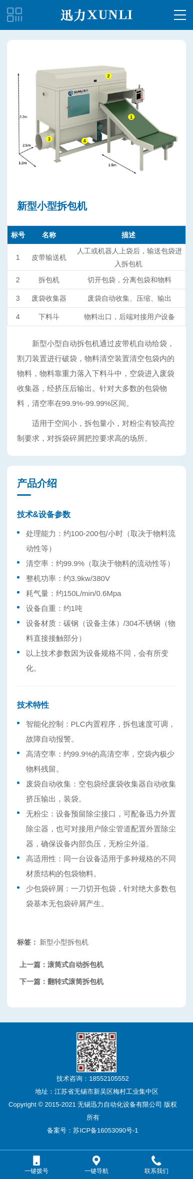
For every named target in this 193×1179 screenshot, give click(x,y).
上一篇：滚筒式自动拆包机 (62, 965)
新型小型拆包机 (64, 942)
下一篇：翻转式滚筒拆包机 (62, 981)
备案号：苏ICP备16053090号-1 (92, 1130)
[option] (96, 116)
